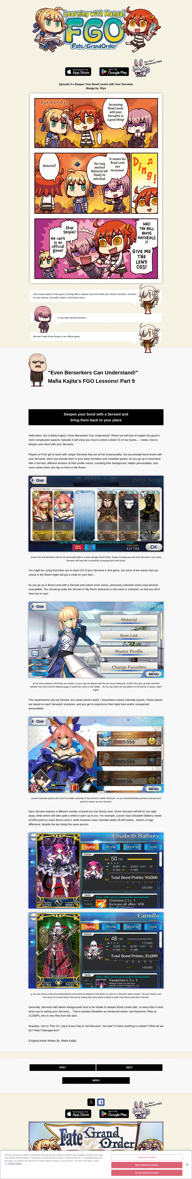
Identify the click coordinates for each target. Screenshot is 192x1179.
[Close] (187, 1166)
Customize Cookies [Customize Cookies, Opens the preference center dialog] (147, 1159)
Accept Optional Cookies (147, 1174)
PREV (62, 1067)
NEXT (129, 1067)
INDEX (96, 1080)
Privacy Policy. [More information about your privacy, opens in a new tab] (15, 1165)
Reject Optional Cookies (146, 1167)
